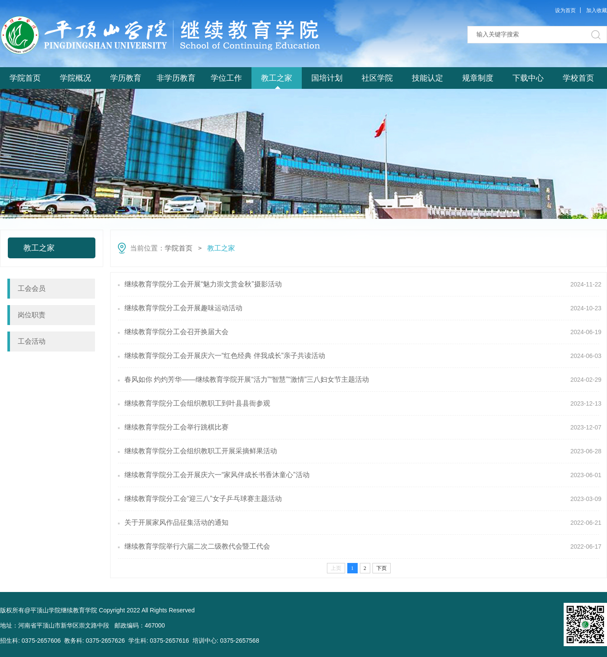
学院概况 (75, 78)
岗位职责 (32, 315)
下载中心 (528, 78)
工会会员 (32, 288)
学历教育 (125, 78)
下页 (381, 568)
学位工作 (226, 78)
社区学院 (377, 78)
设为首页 (565, 10)
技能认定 (427, 78)
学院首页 (25, 78)
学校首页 (578, 78)
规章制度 (477, 78)
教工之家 (276, 78)
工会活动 (32, 341)
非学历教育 (176, 78)
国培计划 (327, 78)
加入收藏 (596, 10)
